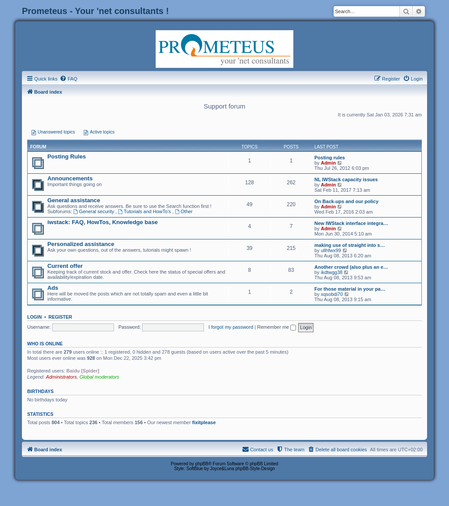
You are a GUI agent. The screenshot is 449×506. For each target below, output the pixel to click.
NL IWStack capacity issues (346, 179)
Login (34, 317)
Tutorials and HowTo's (145, 211)
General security (94, 211)
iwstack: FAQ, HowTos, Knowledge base (102, 222)
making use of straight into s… (349, 245)
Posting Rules (66, 156)
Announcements (70, 178)
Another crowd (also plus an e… (351, 267)
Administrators (61, 377)
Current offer (65, 266)
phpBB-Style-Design (255, 468)
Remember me (276, 327)
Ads (52, 288)
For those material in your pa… (349, 289)
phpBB (201, 463)
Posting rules (329, 157)
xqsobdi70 (332, 294)
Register (60, 317)
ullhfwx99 (331, 250)
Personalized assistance (80, 244)
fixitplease (204, 422)
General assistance (73, 200)
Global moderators (99, 377)
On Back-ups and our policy (346, 201)
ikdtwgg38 (332, 272)
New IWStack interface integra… (351, 223)
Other (183, 211)
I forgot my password (230, 327)
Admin (328, 162)
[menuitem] (68, 79)
